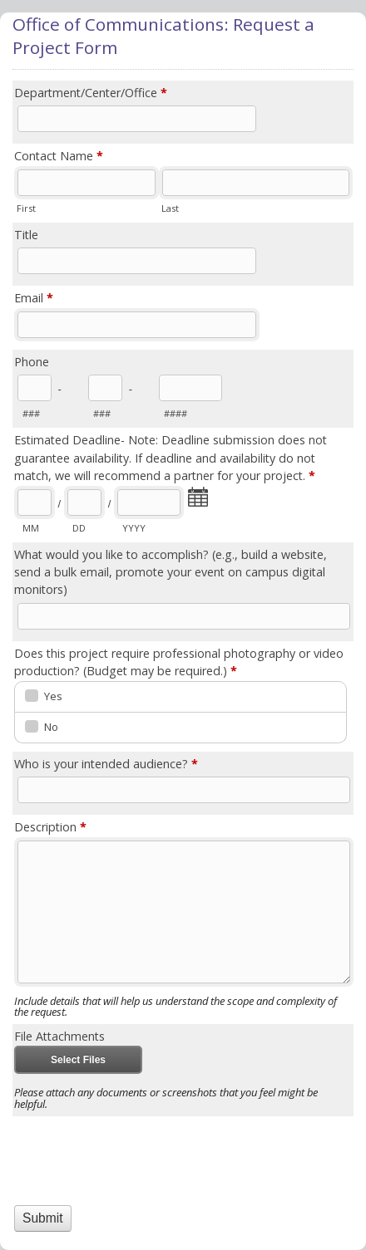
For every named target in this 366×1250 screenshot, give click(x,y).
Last (170, 208)
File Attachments (59, 1036)
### (31, 413)
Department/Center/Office (90, 93)
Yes (53, 696)
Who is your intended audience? (106, 764)
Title (26, 235)
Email (33, 298)
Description (50, 827)
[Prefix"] (105, 387)
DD (79, 528)
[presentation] (111, 1145)
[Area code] (34, 387)
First (26, 208)
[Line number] (190, 387)
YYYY (134, 528)
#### (175, 413)
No (51, 726)
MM (30, 528)
